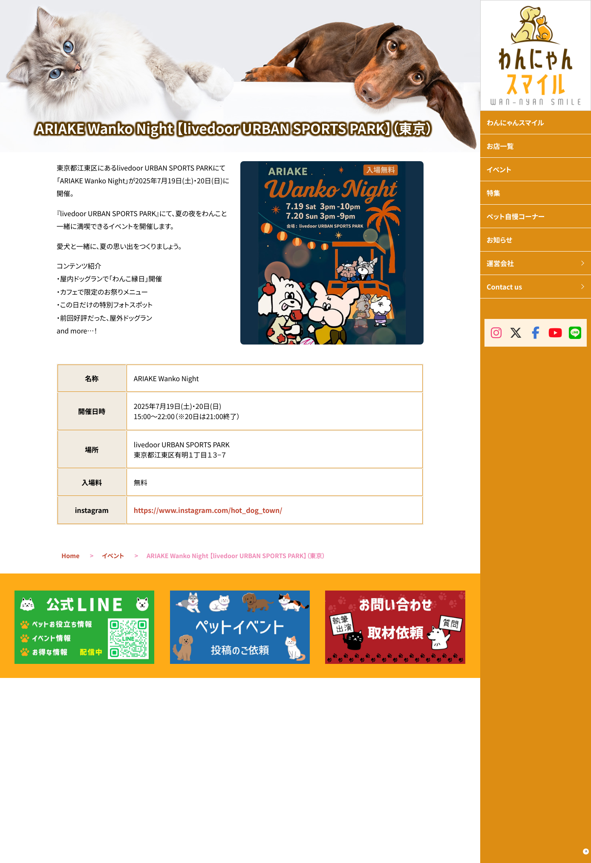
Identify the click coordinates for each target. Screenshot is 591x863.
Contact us (504, 286)
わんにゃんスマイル (515, 122)
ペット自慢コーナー (516, 216)
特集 (493, 193)
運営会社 (500, 263)
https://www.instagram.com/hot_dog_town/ (208, 510)
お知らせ (499, 240)
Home (70, 555)
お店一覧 (500, 146)
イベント (113, 555)
